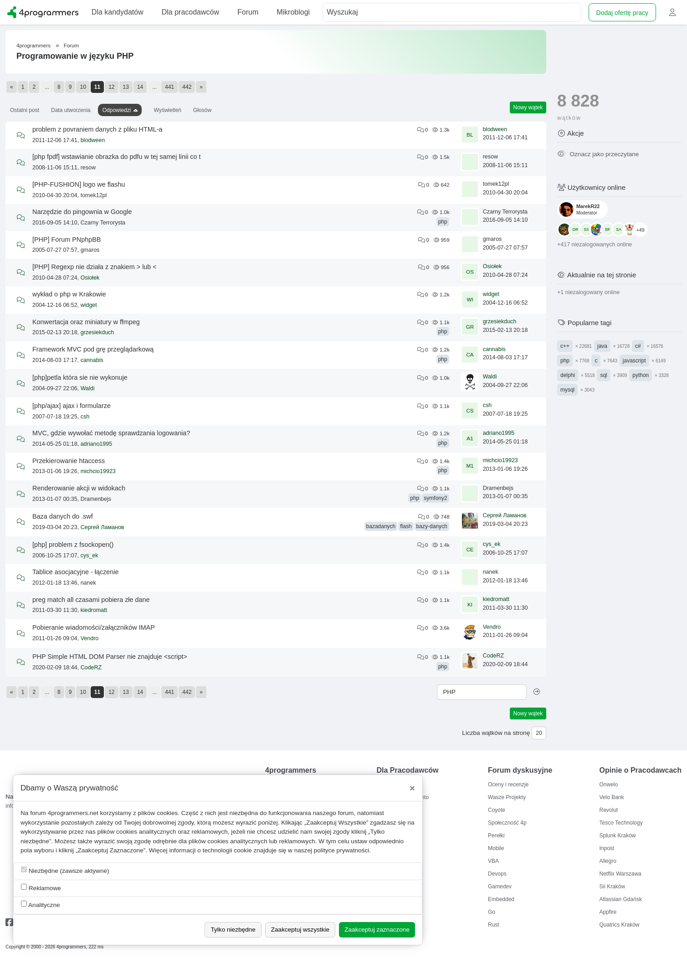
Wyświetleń (167, 110)
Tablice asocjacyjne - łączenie (75, 572)
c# (638, 346)
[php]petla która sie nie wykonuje (80, 377)
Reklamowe (41, 888)
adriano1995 (97, 444)
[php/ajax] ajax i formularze (71, 405)
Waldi (88, 388)
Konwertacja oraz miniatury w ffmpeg (86, 322)
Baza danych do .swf (62, 516)
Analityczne (40, 904)
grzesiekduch (97, 332)
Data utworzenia (71, 110)
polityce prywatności (341, 850)
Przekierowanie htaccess (68, 460)
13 (126, 87)
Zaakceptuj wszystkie (300, 929)
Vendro (90, 638)
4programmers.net (73, 813)
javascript (634, 360)
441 (169, 87)
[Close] (412, 788)
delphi (567, 375)
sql (603, 375)
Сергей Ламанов (102, 527)
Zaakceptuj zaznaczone (377, 929)
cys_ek (89, 555)
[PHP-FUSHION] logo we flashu (78, 184)
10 (83, 87)
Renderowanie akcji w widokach (78, 488)
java (602, 346)
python (640, 375)
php (442, 222)
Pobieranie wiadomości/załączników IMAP (93, 627)
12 (111, 87)
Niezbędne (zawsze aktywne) (65, 870)
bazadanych (381, 526)
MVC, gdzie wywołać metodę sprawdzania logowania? (111, 433)
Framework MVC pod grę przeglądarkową (93, 349)
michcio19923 (98, 471)
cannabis (92, 360)
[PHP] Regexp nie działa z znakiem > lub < (94, 266)
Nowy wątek (528, 107)
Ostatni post (24, 110)
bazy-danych (431, 526)
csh (85, 416)
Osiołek (90, 278)
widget (89, 305)
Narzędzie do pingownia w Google (82, 211)
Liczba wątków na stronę (496, 732)
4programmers (33, 45)
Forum (71, 45)
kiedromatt (94, 610)
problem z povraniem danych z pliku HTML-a (97, 129)
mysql (567, 390)
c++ (564, 346)
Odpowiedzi (117, 110)
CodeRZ (91, 667)
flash (405, 526)
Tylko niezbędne (232, 929)
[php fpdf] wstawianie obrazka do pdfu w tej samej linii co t (116, 156)
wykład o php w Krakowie (69, 294)
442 (186, 87)
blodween (93, 140)
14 (140, 87)
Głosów (202, 110)
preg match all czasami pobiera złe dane (91, 599)
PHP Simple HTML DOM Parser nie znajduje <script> (109, 656)
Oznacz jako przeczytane (598, 154)
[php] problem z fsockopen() (72, 544)
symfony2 (435, 498)
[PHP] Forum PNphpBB (66, 239)
